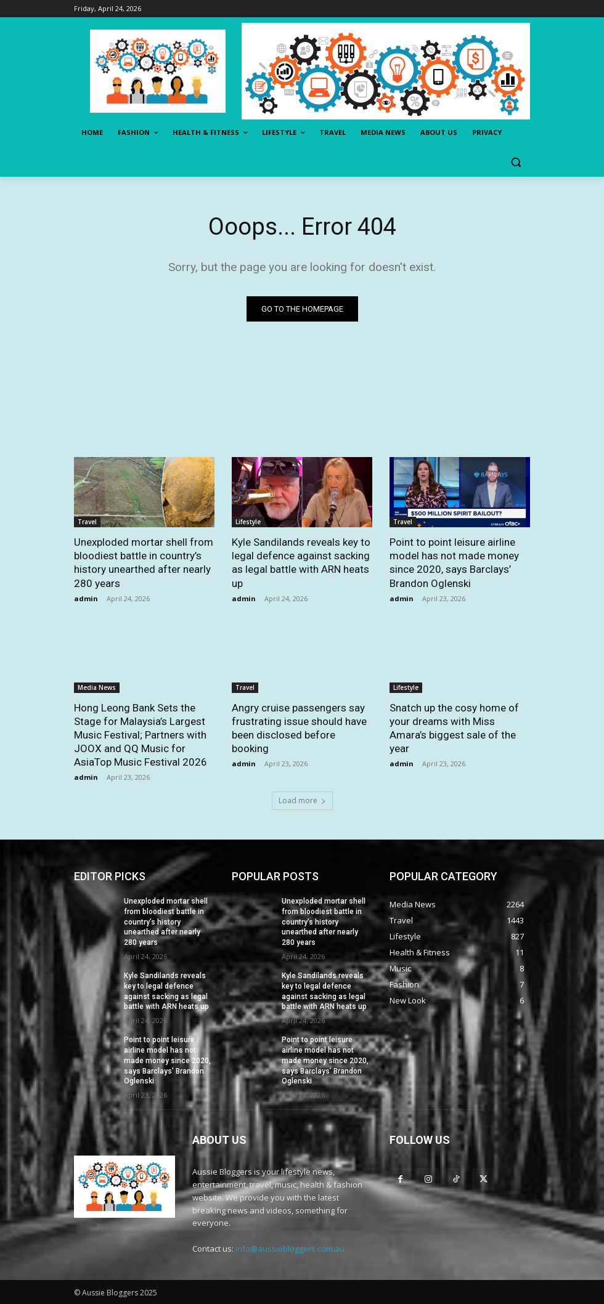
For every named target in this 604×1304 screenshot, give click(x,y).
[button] (515, 162)
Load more (302, 800)
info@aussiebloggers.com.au (290, 1248)
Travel (87, 521)
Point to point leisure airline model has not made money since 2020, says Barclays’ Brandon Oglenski (167, 1060)
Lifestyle (248, 521)
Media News (97, 687)
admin (86, 598)
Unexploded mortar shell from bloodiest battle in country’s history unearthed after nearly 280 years (166, 922)
